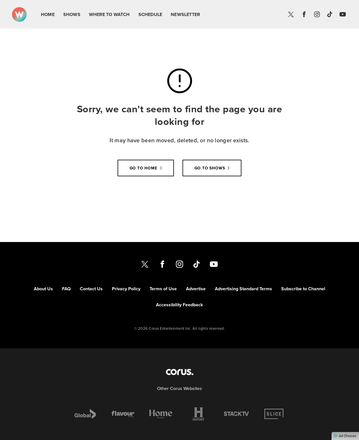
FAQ (66, 288)
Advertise (196, 288)
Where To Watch (109, 14)
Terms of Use (163, 288)
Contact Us (91, 288)
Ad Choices (345, 436)
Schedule (150, 14)
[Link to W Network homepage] (19, 14)
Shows (71, 14)
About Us (43, 288)
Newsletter (185, 14)
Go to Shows (210, 168)
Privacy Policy (126, 288)
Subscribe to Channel (303, 288)
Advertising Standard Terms (243, 288)
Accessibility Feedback (179, 304)
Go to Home (143, 168)
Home (48, 14)
